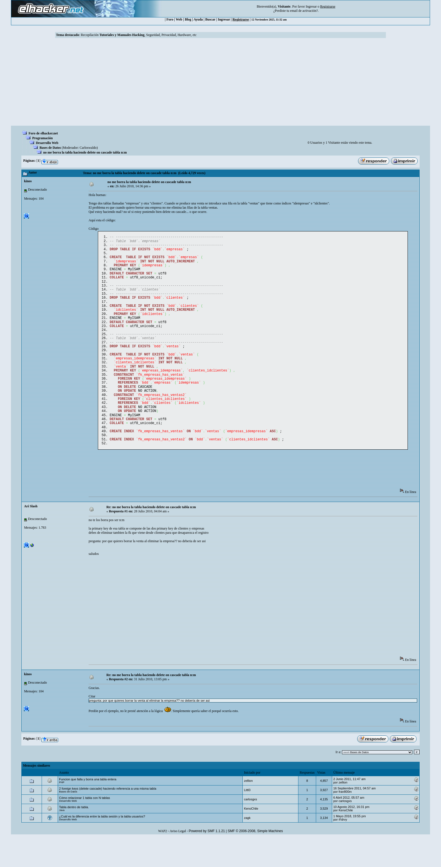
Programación (42, 138)
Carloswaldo (88, 148)
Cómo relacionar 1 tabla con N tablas (84, 827)
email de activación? (304, 11)
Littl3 (247, 819)
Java (61, 839)
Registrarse (240, 19)
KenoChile (251, 837)
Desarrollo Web (47, 143)
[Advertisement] (220, 83)
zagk (247, 847)
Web (179, 19)
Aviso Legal (178, 860)
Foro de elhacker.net (43, 133)
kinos (28, 181)
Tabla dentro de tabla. (74, 836)
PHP (61, 811)
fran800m (345, 821)
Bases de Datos (50, 148)
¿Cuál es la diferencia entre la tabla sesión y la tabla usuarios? (102, 845)
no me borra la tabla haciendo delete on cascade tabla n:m (85, 152)
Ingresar (311, 6)
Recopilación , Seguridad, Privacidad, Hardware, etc (139, 35)
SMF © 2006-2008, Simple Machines (255, 860)
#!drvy (343, 848)
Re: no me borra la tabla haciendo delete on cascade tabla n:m (151, 536)
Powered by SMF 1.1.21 (207, 860)
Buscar (210, 19)
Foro (169, 19)
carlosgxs (250, 828)
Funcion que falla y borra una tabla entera (87, 808)
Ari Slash (30, 535)
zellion (248, 810)
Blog (188, 19)
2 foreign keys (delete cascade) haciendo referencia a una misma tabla (107, 817)
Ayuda (198, 19)
